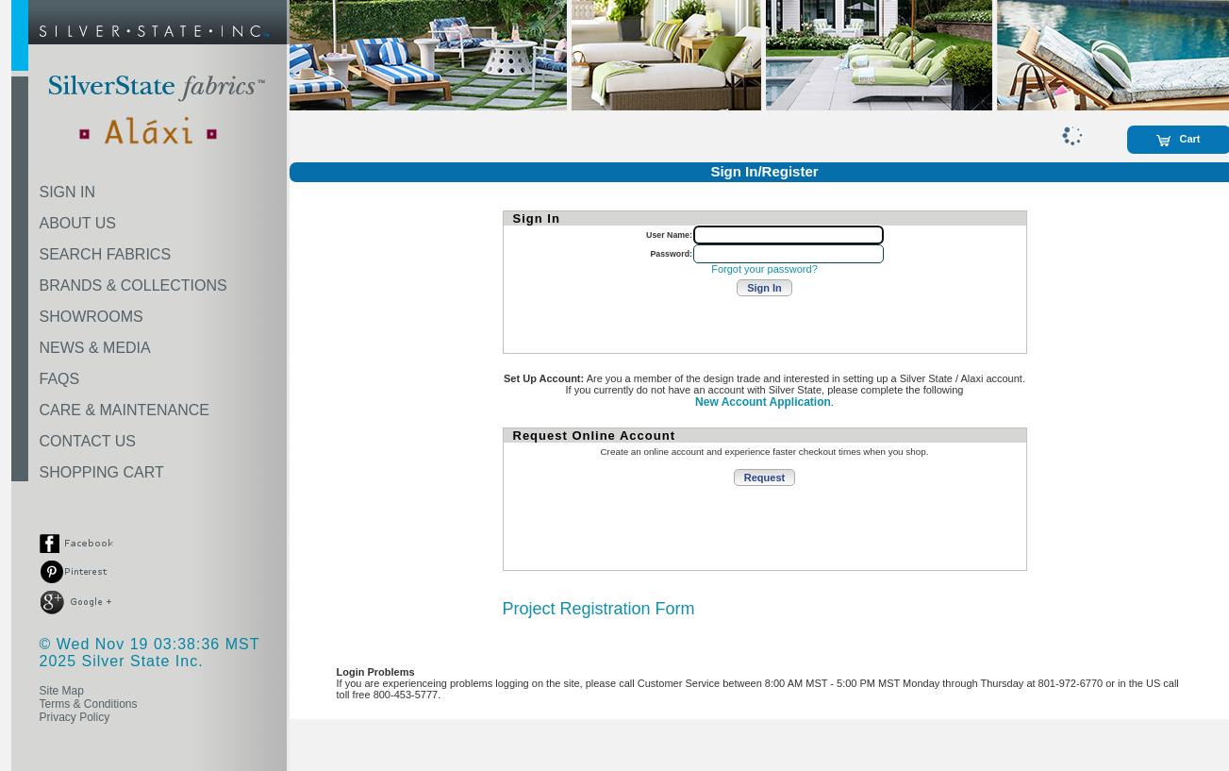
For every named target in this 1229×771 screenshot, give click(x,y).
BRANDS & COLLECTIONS (133, 285)
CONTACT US (88, 441)
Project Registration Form (599, 608)
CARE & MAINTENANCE (124, 410)
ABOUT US (78, 223)
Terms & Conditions (89, 704)
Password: (671, 254)
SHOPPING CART (102, 472)
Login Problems (376, 672)
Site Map (62, 690)
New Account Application (763, 402)
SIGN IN (68, 192)
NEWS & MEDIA (95, 348)
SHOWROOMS (91, 317)
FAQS (60, 379)
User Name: (669, 235)
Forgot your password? (764, 269)
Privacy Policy (75, 717)
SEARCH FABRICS (106, 254)
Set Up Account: (544, 378)
